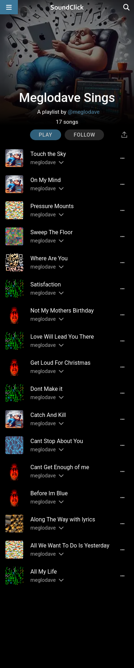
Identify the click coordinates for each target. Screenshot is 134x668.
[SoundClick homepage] (67, 7)
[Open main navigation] (9, 7)
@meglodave (84, 112)
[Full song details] (122, 158)
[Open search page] (127, 7)
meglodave (43, 162)
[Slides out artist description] (60, 162)
